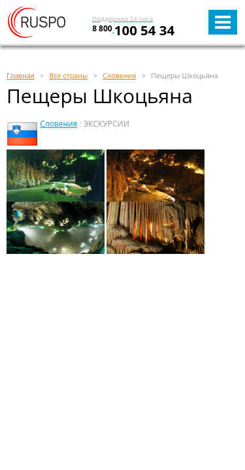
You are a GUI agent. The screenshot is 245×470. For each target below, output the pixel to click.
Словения (58, 123)
